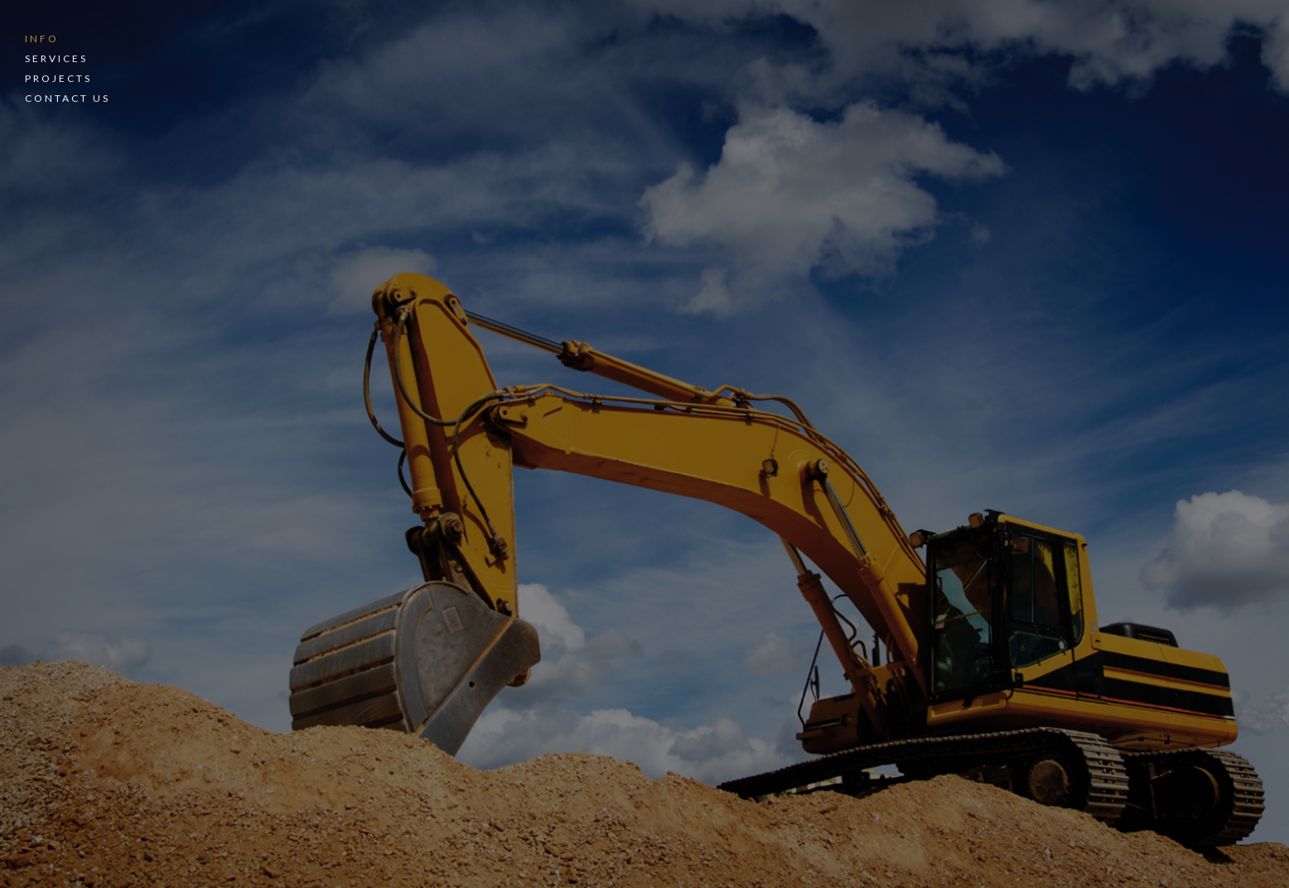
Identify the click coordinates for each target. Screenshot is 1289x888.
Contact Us (67, 98)
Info (42, 38)
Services (56, 58)
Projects (58, 78)
